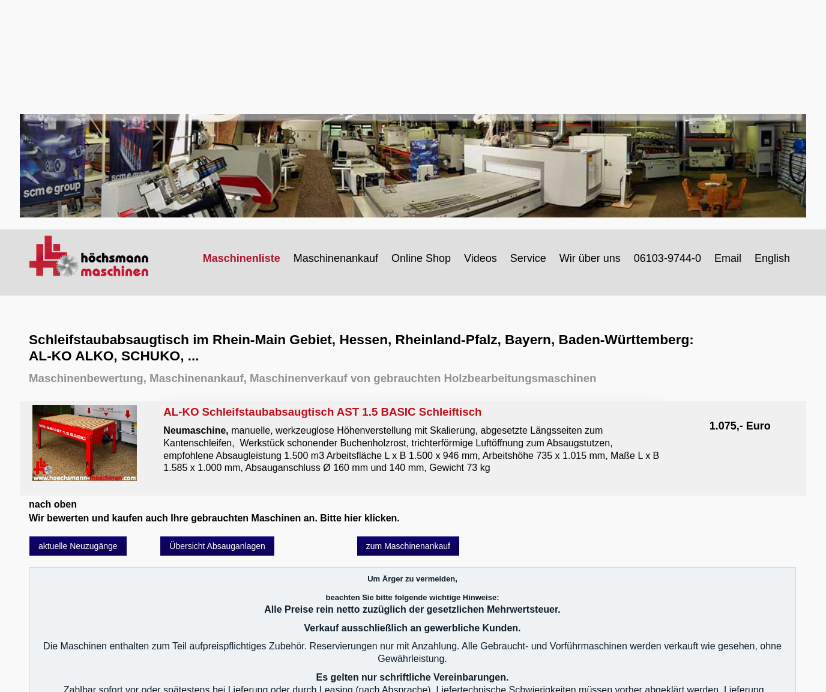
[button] (78, 546)
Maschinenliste (241, 258)
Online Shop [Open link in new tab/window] (421, 258)
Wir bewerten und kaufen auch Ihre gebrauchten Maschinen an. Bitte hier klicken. (214, 518)
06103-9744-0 (667, 258)
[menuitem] (242, 258)
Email (727, 258)
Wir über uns (590, 258)
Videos (480, 258)
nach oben (53, 504)
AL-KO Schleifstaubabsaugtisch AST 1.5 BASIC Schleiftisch (412, 440)
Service (528, 258)
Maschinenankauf (336, 258)
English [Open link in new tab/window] (772, 258)
